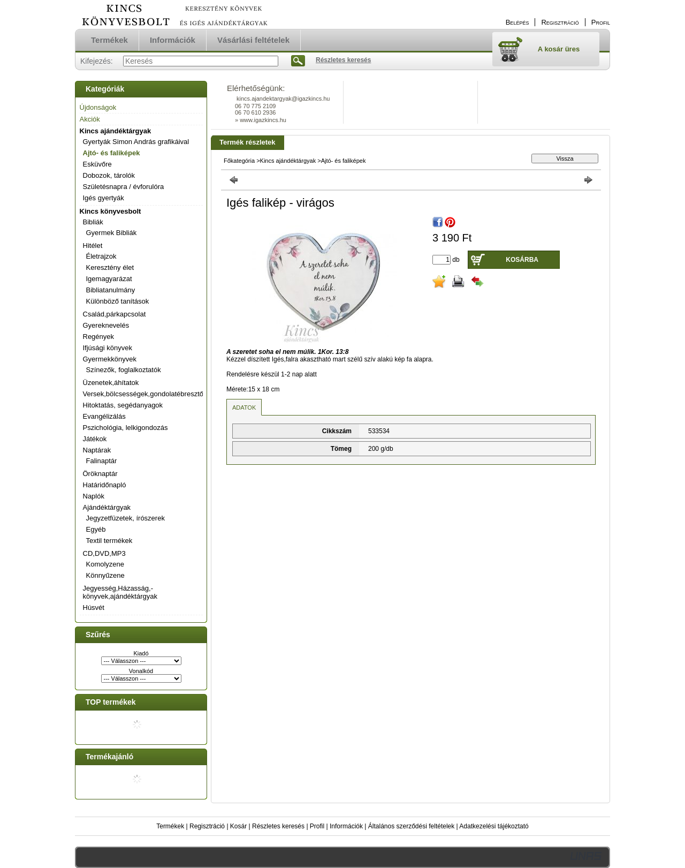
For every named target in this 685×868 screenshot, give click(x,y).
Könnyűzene (105, 575)
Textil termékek (109, 541)
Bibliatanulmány (110, 290)
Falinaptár (101, 461)
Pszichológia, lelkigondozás (125, 428)
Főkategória (239, 160)
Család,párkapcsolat (114, 314)
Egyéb (96, 529)
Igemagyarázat (109, 279)
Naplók (93, 496)
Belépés (517, 22)
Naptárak (97, 450)
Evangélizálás (104, 416)
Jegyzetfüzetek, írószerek (125, 518)
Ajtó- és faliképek (111, 153)
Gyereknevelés (106, 325)
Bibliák (93, 222)
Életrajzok (101, 256)
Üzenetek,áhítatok (111, 383)
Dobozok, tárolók (109, 175)
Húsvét (93, 607)
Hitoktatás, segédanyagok (123, 405)
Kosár (238, 826)
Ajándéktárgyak (107, 507)
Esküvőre (97, 164)
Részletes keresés (278, 826)
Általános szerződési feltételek (411, 826)
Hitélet (93, 245)
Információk (346, 826)
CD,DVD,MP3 (104, 553)
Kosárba (522, 259)
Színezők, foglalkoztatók (123, 370)
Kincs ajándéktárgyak (115, 131)
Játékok (95, 439)
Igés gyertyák (103, 198)
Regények (99, 337)
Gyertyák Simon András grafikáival (136, 142)
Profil (317, 826)
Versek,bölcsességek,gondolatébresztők (145, 394)
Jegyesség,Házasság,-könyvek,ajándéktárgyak (120, 592)
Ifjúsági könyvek (108, 348)
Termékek (170, 826)
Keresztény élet (110, 267)
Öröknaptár (100, 474)
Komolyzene (105, 564)
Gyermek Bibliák (111, 233)
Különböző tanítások (117, 301)
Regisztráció (207, 826)
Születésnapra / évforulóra (123, 187)
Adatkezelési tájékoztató (493, 826)
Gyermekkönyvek (109, 359)
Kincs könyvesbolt (110, 211)
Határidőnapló (104, 485)
